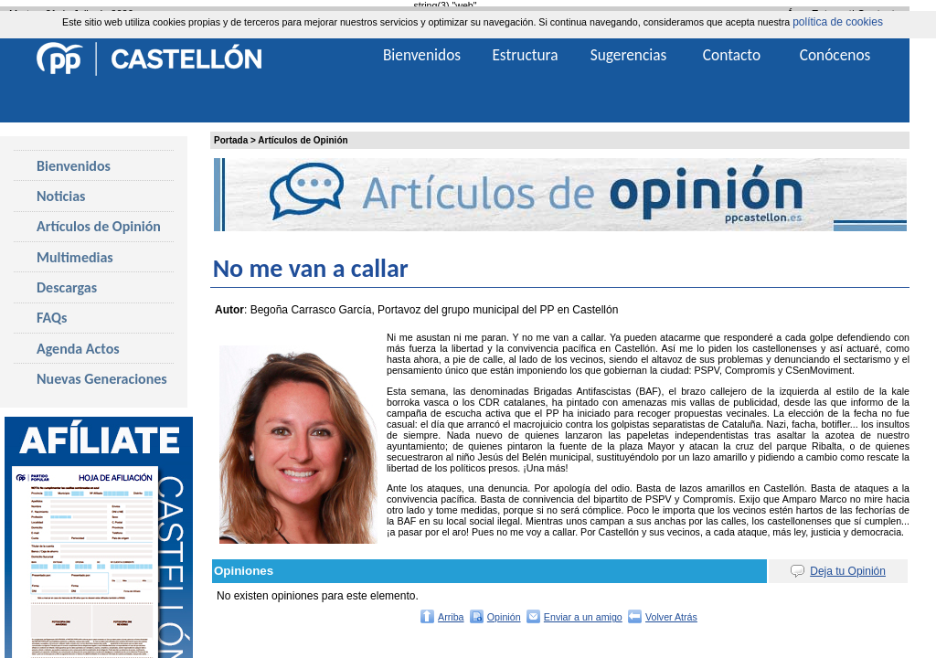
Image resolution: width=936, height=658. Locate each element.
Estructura (525, 55)
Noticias (61, 196)
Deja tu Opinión (848, 571)
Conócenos (835, 55)
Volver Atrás (671, 616)
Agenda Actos (78, 348)
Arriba (450, 616)
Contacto (731, 55)
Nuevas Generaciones (102, 378)
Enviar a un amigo (583, 616)
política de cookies (837, 22)
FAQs (52, 317)
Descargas (67, 287)
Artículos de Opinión (302, 140)
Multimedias (75, 257)
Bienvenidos (74, 166)
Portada (231, 140)
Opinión (504, 616)
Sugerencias (628, 55)
